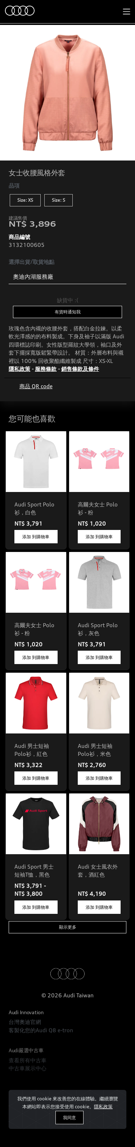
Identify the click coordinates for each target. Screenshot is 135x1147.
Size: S (58, 200)
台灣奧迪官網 (25, 1043)
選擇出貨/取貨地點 (31, 261)
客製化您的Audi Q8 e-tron (41, 1051)
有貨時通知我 (68, 311)
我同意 (69, 1117)
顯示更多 (67, 927)
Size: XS (25, 200)
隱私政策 (103, 1106)
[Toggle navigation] (127, 11)
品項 (14, 185)
